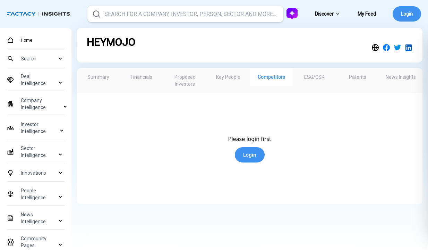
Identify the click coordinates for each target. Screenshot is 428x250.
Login (407, 14)
